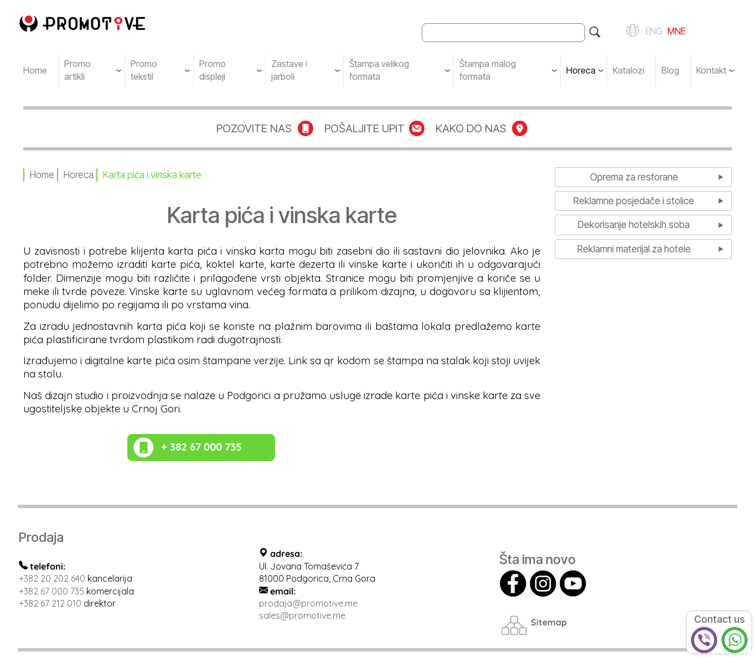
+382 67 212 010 (50, 603)
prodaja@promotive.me (308, 603)
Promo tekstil (144, 70)
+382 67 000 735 (51, 591)
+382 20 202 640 (52, 578)
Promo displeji (212, 70)
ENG (652, 30)
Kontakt (711, 70)
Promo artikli (77, 70)
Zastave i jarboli (289, 70)
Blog (670, 70)
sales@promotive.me (302, 615)
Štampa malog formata (487, 70)
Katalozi (628, 70)
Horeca (581, 70)
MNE (675, 30)
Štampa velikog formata (379, 70)
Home (35, 70)
